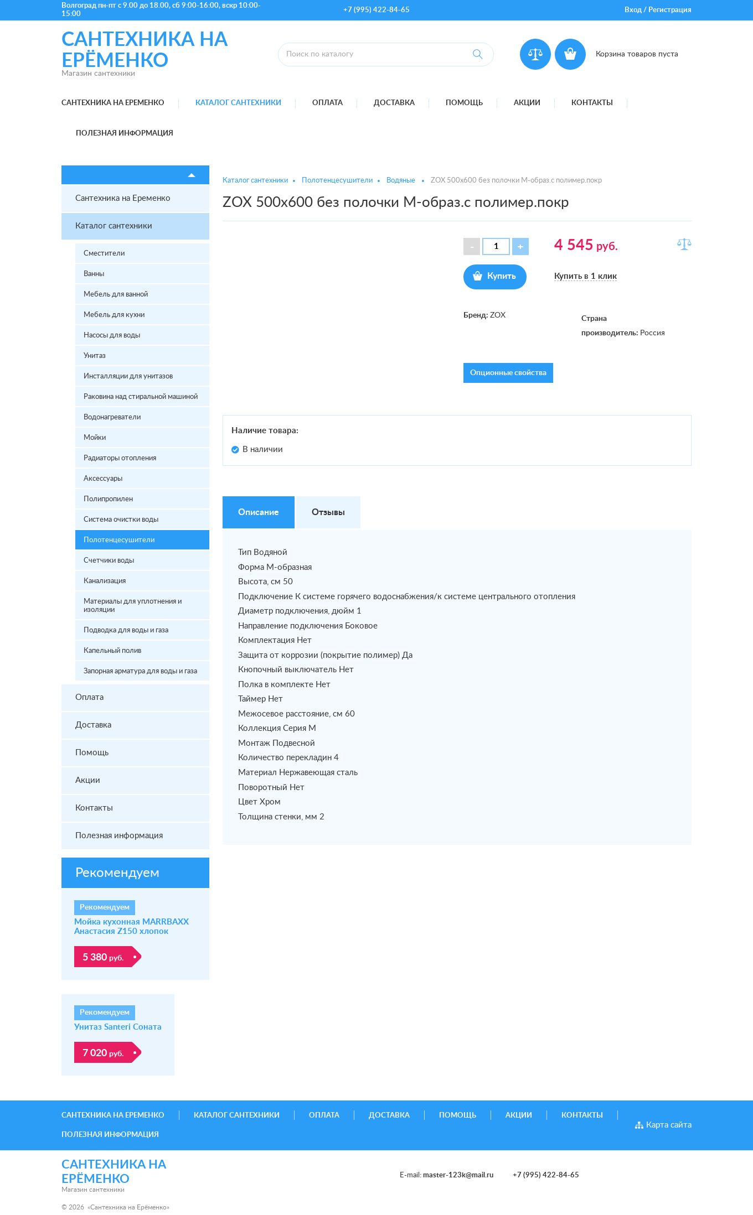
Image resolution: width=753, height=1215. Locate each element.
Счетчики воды (109, 560)
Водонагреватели (112, 417)
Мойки (95, 438)
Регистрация (670, 10)
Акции (527, 103)
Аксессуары (103, 478)
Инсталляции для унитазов (128, 376)
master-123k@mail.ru (458, 1175)
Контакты (592, 103)
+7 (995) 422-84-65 (376, 10)
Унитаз (95, 356)
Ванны (94, 274)
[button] (520, 246)
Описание (258, 512)
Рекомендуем (117, 873)
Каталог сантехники (238, 103)
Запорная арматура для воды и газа (140, 671)
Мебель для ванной (116, 294)
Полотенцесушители (119, 540)
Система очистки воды (121, 519)
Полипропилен (108, 499)
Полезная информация (124, 133)
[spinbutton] (496, 246)
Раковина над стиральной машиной (141, 397)
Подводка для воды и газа (126, 630)
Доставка (394, 103)
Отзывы (328, 512)
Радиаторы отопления (120, 458)
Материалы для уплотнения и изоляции (133, 606)
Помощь (464, 103)
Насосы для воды (112, 335)
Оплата (327, 103)
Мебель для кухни (114, 315)
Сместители (104, 253)
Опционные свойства (508, 373)
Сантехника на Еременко (112, 103)
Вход (633, 10)
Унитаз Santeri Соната (118, 1027)
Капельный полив (112, 651)
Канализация (105, 581)
